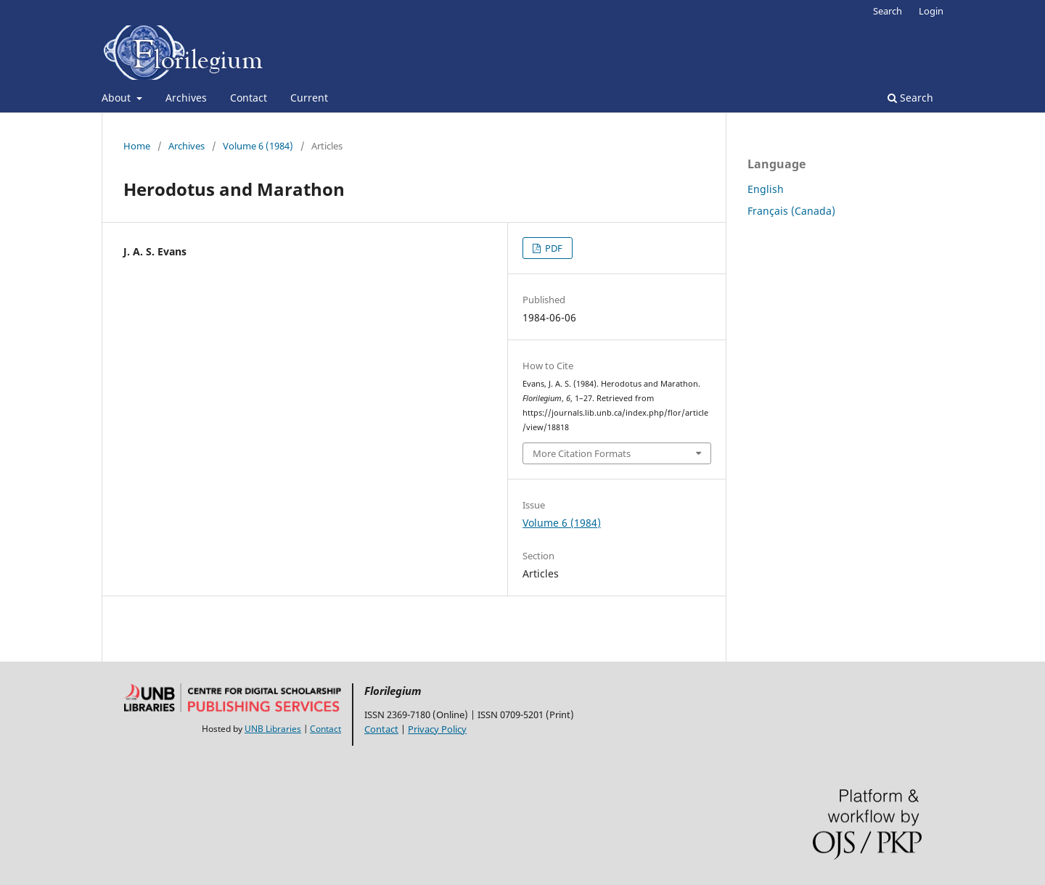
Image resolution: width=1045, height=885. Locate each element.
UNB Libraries (273, 729)
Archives (186, 97)
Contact (248, 97)
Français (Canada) (791, 211)
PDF (552, 248)
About (118, 97)
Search (910, 97)
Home (136, 145)
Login (931, 10)
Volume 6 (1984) (258, 145)
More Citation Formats (582, 453)
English (765, 189)
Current (309, 97)
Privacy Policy (437, 729)
